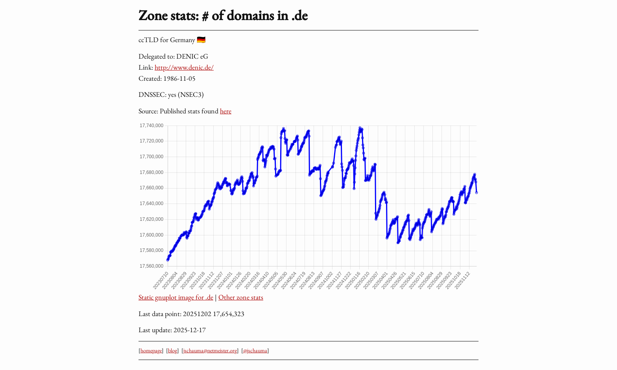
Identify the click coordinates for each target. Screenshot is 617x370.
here (225, 110)
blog (172, 350)
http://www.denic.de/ (184, 67)
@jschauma (255, 350)
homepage (151, 350)
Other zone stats (240, 297)
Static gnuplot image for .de (176, 297)
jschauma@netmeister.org (210, 350)
